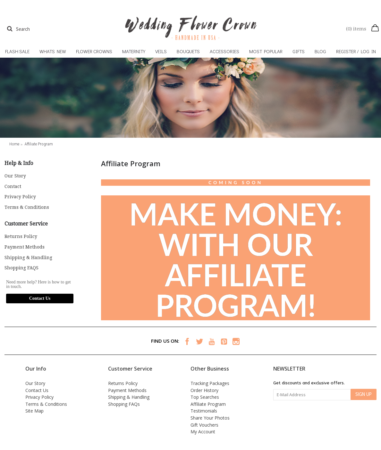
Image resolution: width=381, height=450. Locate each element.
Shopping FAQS (21, 267)
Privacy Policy (20, 196)
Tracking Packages (209, 383)
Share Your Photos (210, 418)
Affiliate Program (39, 144)
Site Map (34, 411)
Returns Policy (20, 236)
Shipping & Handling (28, 257)
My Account (202, 432)
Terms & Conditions (26, 207)
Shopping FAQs (124, 404)
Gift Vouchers (204, 425)
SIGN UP (363, 394)
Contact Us (40, 298)
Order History (204, 390)
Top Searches (204, 397)
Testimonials (203, 411)
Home (14, 144)
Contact (12, 186)
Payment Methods (24, 247)
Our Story (15, 175)
